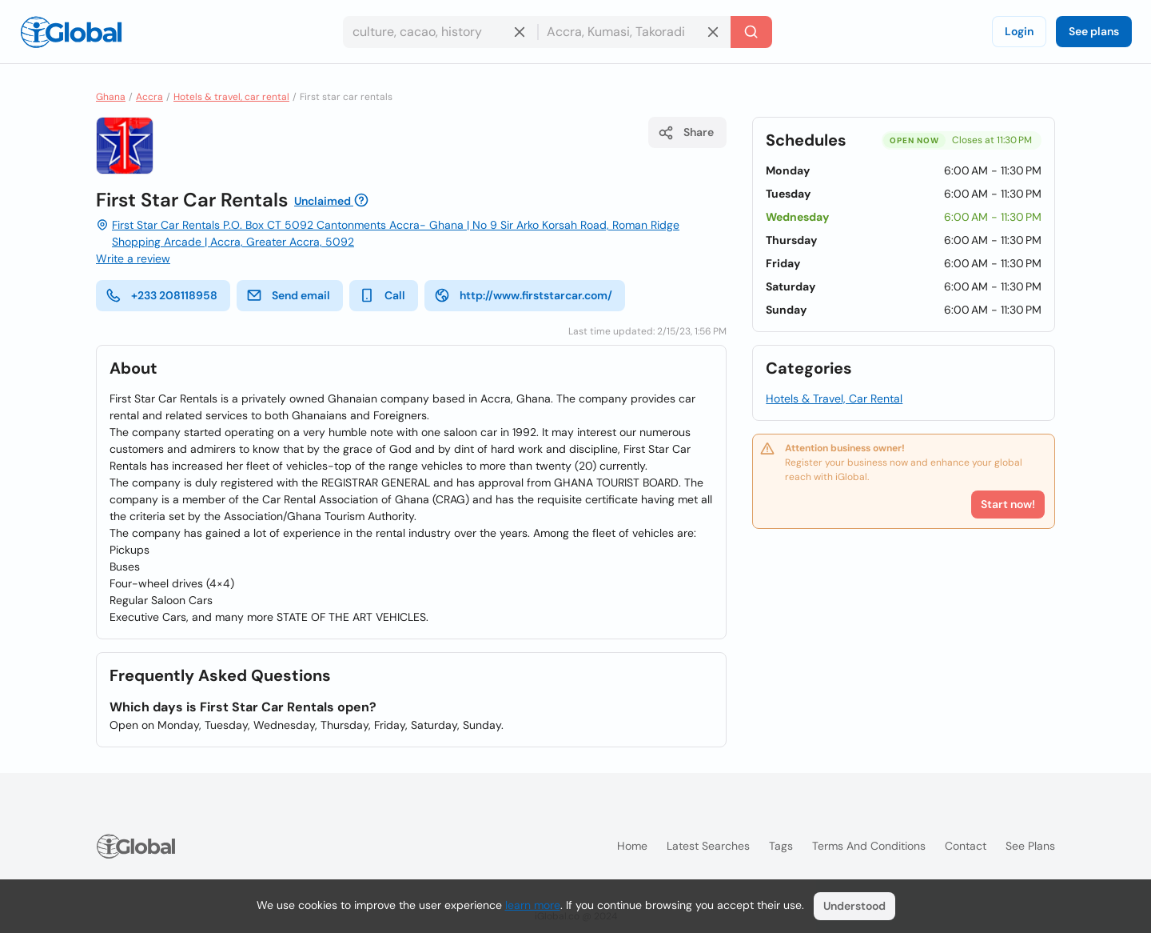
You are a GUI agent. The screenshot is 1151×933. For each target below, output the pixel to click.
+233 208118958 (161, 295)
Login (1019, 31)
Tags (781, 846)
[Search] (751, 32)
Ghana (110, 96)
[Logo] (71, 32)
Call (382, 295)
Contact (965, 846)
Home (632, 846)
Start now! (1008, 504)
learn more (532, 905)
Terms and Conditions (869, 846)
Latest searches (708, 846)
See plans (1094, 31)
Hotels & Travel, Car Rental (834, 398)
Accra (149, 96)
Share (686, 133)
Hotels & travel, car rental (231, 96)
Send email (288, 295)
